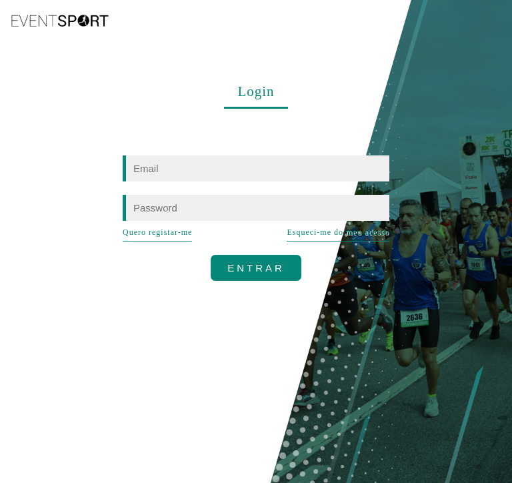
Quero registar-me (157, 232)
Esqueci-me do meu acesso (338, 232)
